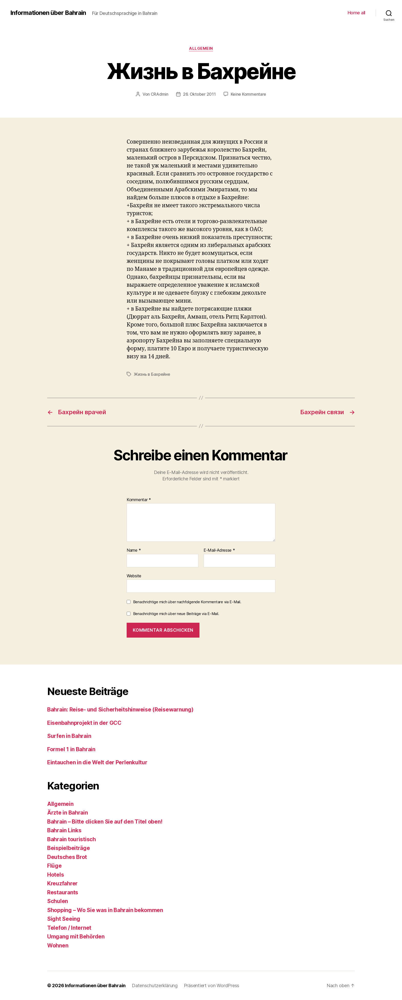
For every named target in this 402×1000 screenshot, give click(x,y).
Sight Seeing (63, 919)
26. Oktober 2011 (199, 94)
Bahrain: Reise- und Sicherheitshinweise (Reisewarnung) (120, 709)
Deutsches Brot (67, 857)
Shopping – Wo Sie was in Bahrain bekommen (105, 910)
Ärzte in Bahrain (67, 812)
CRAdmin (159, 94)
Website (134, 575)
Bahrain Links (64, 830)
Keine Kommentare (248, 94)
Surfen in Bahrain (69, 736)
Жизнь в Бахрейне (152, 374)
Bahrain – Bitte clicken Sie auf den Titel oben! (104, 821)
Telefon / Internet (69, 928)
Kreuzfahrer (62, 883)
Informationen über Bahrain (48, 13)
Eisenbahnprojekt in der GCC (84, 723)
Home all (356, 12)
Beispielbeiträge (68, 848)
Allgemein (201, 48)
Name (134, 550)
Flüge (54, 866)
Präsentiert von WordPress (211, 985)
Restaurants (62, 892)
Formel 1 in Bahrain (71, 749)
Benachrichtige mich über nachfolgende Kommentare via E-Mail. (187, 601)
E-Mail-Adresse (219, 550)
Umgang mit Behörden (76, 936)
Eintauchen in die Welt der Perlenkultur (97, 762)
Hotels (55, 875)
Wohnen (57, 945)
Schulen (57, 901)
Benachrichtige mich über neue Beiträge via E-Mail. (176, 613)
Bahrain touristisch (71, 839)
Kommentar (139, 500)
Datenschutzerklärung (155, 985)
